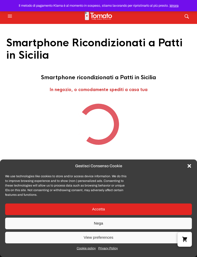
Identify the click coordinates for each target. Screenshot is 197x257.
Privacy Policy (108, 248)
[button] (189, 166)
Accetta (98, 209)
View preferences (98, 237)
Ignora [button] (174, 5)
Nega (98, 223)
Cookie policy (86, 248)
